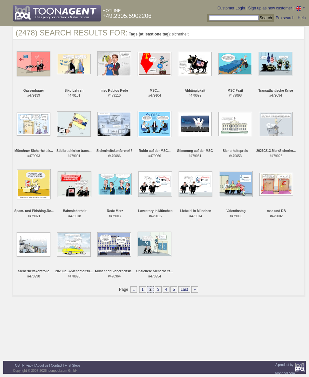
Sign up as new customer (270, 8)
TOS (16, 365)
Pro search (284, 18)
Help (302, 18)
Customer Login (231, 8)
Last (184, 289)
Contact (56, 365)
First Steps (72, 365)
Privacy (27, 365)
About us (41, 365)
